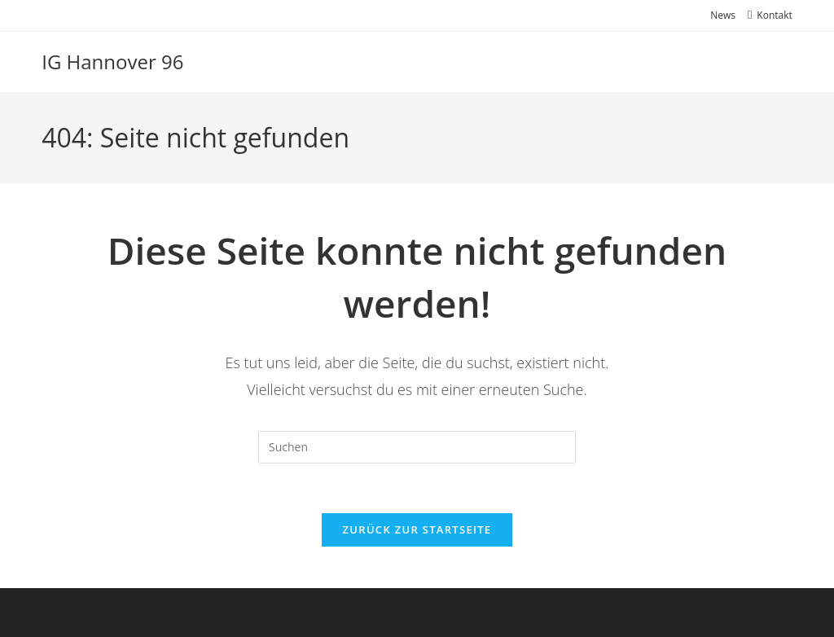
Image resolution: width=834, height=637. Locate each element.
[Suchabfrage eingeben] (417, 447)
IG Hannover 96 (112, 61)
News (722, 15)
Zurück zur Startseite (417, 529)
